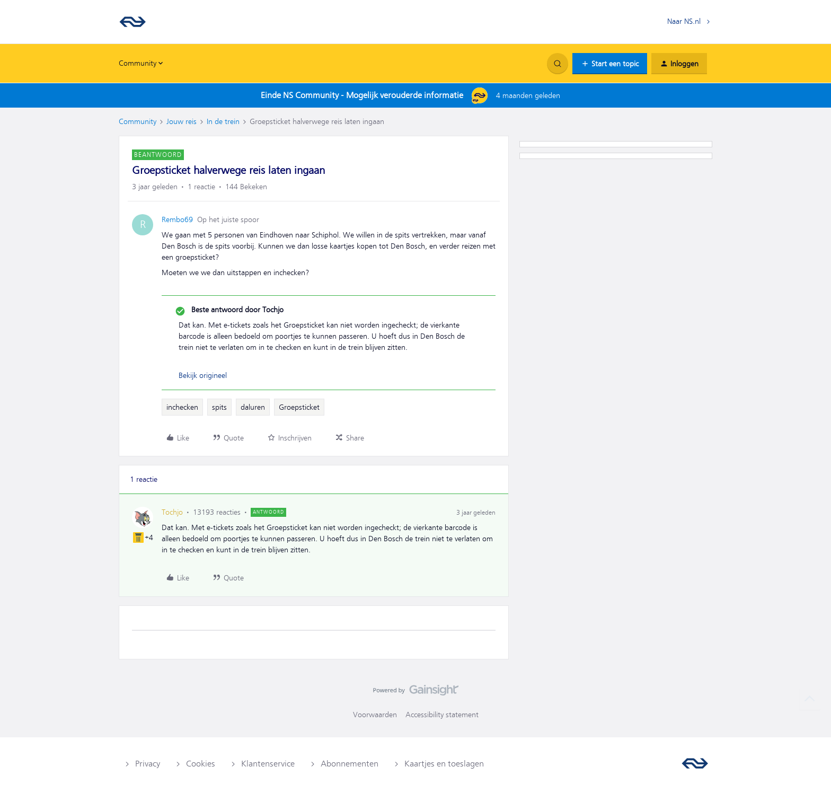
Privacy (147, 764)
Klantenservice (268, 764)
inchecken (182, 407)
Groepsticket (299, 407)
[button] (609, 63)
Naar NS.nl (684, 21)
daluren (253, 407)
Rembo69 (177, 219)
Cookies (200, 764)
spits (219, 407)
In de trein (223, 121)
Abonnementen (349, 764)
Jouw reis (181, 121)
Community (137, 121)
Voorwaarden (375, 714)
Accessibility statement (442, 714)
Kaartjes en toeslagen (444, 764)
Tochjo (172, 512)
